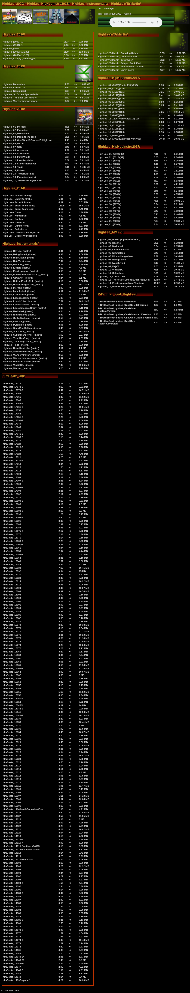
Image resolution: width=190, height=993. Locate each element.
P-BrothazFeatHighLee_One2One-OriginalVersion (125, 317)
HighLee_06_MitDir (13, 143)
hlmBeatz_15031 (12, 739)
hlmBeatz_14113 (12, 852)
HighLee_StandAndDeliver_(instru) (22, 328)
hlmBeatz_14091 (12, 889)
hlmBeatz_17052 (12, 413)
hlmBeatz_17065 (12, 400)
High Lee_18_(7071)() (109, 211)
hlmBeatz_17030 (12, 440)
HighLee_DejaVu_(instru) (16, 261)
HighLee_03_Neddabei (110, 246)
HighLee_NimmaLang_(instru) (19, 314)
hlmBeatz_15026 (12, 749)
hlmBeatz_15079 (12, 625)
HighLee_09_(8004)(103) (111, 112)
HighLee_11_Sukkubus (111, 273)
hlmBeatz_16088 (12, 524)
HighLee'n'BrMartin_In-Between (115, 60)
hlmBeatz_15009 (12, 789)
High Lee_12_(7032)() (109, 190)
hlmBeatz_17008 (12, 477)
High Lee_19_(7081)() (109, 214)
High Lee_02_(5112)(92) (111, 157)
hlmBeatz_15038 (12, 722)
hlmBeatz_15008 (12, 792)
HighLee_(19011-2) (13, 48)
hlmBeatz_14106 (12, 866)
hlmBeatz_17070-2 (13, 390)
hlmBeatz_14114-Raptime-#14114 (21, 849)
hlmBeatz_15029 (12, 742)
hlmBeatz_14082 (12, 916)
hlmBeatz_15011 (12, 785)
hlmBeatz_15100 (12, 608)
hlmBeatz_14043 (12, 973)
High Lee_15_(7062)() (109, 201)
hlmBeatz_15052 (12, 695)
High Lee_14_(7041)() (109, 197)
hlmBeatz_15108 (12, 591)
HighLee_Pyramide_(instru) (18, 324)
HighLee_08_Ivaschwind (111, 263)
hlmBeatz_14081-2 (13, 920)
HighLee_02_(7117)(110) (111, 88)
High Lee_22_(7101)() (109, 224)
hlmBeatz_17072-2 (13, 387)
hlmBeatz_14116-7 (13, 842)
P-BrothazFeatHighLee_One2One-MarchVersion (124, 314)
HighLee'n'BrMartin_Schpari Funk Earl (119, 63)
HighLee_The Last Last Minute (20, 97)
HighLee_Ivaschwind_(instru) (19, 291)
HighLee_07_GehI (12, 147)
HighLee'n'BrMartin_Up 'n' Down (116, 70)
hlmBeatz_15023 (12, 759)
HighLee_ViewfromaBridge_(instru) (22, 351)
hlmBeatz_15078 (12, 628)
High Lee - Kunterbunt (15, 215)
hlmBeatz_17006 (12, 484)
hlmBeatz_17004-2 (13, 487)
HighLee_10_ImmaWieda (16, 157)
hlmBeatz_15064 (12, 671)
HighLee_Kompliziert (14, 91)
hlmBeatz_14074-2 (13, 940)
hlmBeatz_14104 (12, 869)
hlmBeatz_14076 (12, 936)
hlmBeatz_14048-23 (13, 960)
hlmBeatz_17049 (12, 423)
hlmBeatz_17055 (12, 410)
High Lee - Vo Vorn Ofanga (17, 195)
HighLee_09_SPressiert (16, 153)
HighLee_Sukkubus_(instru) (18, 331)
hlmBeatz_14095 (12, 879)
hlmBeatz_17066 (12, 397)
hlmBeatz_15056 (12, 688)
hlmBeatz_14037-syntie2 (16, 980)
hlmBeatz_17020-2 (13, 460)
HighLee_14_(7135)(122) (111, 128)
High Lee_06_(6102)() (109, 170)
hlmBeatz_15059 (12, 678)
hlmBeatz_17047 (12, 430)
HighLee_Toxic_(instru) (16, 345)
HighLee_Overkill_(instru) (17, 321)
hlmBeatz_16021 (12, 574)
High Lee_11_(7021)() (109, 187)
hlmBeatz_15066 (12, 661)
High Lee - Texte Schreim (16, 202)
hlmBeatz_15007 (12, 796)
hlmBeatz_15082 (12, 618)
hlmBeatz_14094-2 (13, 883)
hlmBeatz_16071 (12, 537)
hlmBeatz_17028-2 (13, 447)
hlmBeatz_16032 (12, 571)
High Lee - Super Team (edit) (18, 209)
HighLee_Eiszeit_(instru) (16, 267)
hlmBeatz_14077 (12, 933)
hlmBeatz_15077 (12, 631)
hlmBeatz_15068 (12, 655)
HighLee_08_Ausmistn (15, 150)
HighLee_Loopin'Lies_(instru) (19, 301)
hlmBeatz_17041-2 (13, 433)
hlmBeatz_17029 (12, 444)
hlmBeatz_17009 (12, 474)
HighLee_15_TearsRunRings (18, 173)
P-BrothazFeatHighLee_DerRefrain (117, 301)
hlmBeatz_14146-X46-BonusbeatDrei (23, 809)
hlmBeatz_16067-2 (13, 544)
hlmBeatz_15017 (12, 765)
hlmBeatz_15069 (12, 651)
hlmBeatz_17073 (12, 383)
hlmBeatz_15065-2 (13, 668)
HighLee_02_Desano (109, 243)
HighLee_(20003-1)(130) (16, 51)
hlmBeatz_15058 (12, 682)
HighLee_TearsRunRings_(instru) (21, 338)
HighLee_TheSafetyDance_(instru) (22, 341)
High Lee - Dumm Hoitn (16, 225)
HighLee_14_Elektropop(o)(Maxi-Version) (121, 283)
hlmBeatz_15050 (12, 702)
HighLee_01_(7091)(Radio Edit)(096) (118, 85)
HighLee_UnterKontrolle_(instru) (21, 348)
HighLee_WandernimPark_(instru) (21, 355)
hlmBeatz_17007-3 (13, 480)
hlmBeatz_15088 (12, 611)
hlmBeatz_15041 (12, 712)
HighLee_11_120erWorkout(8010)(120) (119, 118)
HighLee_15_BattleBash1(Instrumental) (120, 286)
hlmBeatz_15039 (12, 718)
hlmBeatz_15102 (12, 601)
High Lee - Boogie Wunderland (20, 235)
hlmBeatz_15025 (12, 752)
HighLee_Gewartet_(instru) (18, 277)
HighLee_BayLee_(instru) (17, 251)
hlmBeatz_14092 (12, 886)
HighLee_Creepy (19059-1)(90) (19, 58)
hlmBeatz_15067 (12, 658)
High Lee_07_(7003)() (109, 174)
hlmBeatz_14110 (12, 856)
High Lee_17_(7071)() (109, 207)
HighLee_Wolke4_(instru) (17, 368)
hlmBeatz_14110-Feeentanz (18, 859)
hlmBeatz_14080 (12, 923)
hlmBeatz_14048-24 (13, 956)
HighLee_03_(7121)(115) (111, 92)
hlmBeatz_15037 (12, 725)
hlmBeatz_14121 (12, 829)
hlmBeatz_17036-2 (13, 437)
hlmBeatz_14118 (12, 836)
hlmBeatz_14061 (12, 950)
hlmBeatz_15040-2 (13, 715)
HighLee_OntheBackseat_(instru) (21, 318)
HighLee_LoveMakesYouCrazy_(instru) (24, 308)
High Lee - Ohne (12, 212)
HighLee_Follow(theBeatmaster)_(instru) (25, 274)
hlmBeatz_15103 (12, 598)
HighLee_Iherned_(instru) (17, 288)
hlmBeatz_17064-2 (13, 403)
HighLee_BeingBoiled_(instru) (19, 254)
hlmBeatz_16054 (12, 557)
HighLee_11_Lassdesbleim (18, 160)
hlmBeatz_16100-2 (13, 511)
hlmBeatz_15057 (12, 685)
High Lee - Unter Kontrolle (17, 199)
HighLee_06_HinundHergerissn (115, 256)
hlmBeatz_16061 (12, 547)
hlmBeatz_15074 (12, 641)
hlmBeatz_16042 (12, 564)
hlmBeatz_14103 (12, 873)
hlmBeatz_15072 (12, 648)
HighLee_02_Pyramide (15, 130)
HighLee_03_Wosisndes (16, 133)
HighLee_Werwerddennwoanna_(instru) (25, 358)
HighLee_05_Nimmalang (111, 253)
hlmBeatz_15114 (12, 581)
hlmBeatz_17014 (12, 470)
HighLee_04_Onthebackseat (113, 249)
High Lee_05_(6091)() (109, 167)
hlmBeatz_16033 (12, 568)
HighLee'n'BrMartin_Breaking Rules (118, 53)
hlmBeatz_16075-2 (13, 531)
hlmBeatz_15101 (12, 604)
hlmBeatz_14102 (12, 876)
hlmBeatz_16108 (12, 504)
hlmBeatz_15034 (12, 732)
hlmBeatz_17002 (12, 494)
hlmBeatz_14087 (12, 899)
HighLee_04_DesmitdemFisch (19, 137)
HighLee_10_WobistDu (110, 269)
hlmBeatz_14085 (12, 906)
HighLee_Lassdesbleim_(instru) (20, 298)
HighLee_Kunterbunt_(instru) (19, 294)
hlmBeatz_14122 (12, 826)
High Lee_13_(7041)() (109, 194)
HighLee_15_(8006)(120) (111, 132)
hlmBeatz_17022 (12, 454)
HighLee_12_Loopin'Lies (111, 276)
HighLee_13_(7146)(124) (111, 125)
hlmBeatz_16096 (12, 514)
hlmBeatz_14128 (12, 812)
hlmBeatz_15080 (12, 621)
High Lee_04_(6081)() (109, 164)
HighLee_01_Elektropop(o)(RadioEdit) (119, 239)
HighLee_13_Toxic (13, 167)
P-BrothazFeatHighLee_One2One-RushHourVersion (117, 322)
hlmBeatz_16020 (12, 578)
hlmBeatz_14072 (12, 946)
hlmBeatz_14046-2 (13, 970)
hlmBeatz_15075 (12, 638)
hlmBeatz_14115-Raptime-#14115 (21, 846)
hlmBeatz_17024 (12, 450)
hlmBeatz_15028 (12, 745)
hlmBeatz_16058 (12, 551)
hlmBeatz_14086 (12, 903)
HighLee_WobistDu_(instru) (18, 365)
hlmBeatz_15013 (12, 779)
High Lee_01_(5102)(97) (111, 154)
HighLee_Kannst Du (14, 87)
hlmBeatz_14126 (12, 819)
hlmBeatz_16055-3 (13, 554)
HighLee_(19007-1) (13, 41)
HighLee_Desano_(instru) (17, 264)
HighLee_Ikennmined (14, 84)
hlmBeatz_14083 (12, 913)
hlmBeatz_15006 (12, 799)
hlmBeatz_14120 (12, 832)
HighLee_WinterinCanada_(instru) (22, 361)
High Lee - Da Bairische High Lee (21, 232)
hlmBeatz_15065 (12, 665)
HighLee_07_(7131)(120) (111, 105)
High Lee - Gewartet (14, 222)
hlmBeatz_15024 (12, 755)
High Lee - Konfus (13, 219)
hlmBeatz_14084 (12, 909)
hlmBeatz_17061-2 (13, 407)
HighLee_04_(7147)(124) (111, 95)
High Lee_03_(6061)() (109, 160)
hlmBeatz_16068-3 (13, 541)
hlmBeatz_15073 (12, 645)
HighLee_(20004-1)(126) (16, 55)
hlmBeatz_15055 (12, 692)
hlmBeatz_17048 (12, 427)
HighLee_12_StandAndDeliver (19, 163)
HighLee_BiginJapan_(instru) (19, 257)
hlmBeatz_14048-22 (13, 963)
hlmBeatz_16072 (12, 534)
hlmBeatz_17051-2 (13, 417)
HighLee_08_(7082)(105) (111, 108)
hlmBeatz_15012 (12, 782)
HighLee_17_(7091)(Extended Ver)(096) (119, 138)
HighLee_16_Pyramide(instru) (19, 177)
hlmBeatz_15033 (12, 735)
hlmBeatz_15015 (12, 772)
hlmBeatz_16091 (12, 521)
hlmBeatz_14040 (12, 977)
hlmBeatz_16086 (12, 527)
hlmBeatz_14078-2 (13, 930)
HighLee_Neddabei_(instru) (18, 311)
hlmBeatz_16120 (12, 497)
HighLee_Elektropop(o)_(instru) (20, 271)
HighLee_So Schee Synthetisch (20, 94)
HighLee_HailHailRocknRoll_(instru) (23, 281)
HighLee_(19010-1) (13, 45)
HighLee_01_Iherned (14, 126)
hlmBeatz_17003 (12, 490)
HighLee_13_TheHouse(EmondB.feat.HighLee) (124, 279)
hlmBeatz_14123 (12, 822)
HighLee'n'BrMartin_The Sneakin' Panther (121, 66)
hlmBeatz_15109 (12, 588)
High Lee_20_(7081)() (109, 217)
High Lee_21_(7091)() (109, 221)
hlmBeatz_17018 (12, 464)
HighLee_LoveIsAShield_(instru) (21, 304)
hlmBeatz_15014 (12, 775)
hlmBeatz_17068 (12, 393)
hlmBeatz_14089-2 (13, 893)
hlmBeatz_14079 (12, 926)
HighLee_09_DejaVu (109, 266)
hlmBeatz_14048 (12, 953)
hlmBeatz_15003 (12, 802)
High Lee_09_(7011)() (109, 180)
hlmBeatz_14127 (12, 816)
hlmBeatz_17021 (12, 457)
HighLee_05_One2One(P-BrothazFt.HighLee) (27, 140)
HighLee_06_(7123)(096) (111, 102)
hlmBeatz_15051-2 (13, 698)
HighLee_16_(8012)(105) (111, 135)
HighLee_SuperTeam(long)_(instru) (22, 334)
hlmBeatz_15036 (12, 728)
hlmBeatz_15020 (12, 762)
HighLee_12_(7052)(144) (111, 122)
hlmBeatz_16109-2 (13, 500)
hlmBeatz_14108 (12, 863)
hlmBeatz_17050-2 (13, 420)
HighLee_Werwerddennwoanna (20, 101)
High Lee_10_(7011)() (109, 184)
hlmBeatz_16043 (12, 561)
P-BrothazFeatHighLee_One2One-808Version (123, 305)
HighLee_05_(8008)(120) (111, 98)
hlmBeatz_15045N (13, 705)
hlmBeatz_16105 (12, 507)
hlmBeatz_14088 (12, 896)
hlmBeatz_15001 (12, 806)
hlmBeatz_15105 (12, 594)
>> (73, 41)
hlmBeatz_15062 (12, 675)
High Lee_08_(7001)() (109, 177)
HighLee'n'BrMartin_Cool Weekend (117, 56)
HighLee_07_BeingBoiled (112, 259)
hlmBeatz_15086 (12, 614)
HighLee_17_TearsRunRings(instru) (22, 180)
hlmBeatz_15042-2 (13, 708)
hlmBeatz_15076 (12, 635)
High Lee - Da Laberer (15, 229)
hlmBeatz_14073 (12, 943)
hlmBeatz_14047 (12, 966)
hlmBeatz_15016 (12, 769)
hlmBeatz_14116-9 (13, 839)
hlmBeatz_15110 (12, 584)
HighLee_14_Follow (13, 170)
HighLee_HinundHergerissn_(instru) (23, 284)
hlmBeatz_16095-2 (13, 517)
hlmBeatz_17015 (12, 467)
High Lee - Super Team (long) (19, 205)
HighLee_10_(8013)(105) (111, 115)
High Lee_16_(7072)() (109, 204)
